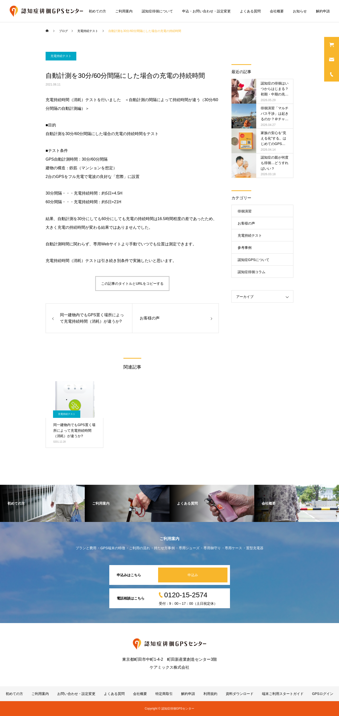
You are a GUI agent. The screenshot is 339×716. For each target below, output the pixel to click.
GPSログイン (322, 694)
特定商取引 (164, 694)
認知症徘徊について (157, 11)
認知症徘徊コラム (251, 272)
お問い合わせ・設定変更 (76, 694)
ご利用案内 (124, 11)
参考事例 (245, 248)
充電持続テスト (61, 56)
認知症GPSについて (253, 260)
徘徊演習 (245, 211)
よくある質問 (250, 11)
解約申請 (323, 11)
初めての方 (97, 11)
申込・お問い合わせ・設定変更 (206, 11)
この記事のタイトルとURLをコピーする (132, 284)
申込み (193, 575)
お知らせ (300, 11)
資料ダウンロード (240, 694)
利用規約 (210, 694)
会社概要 (277, 11)
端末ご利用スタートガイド (283, 694)
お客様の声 (246, 223)
